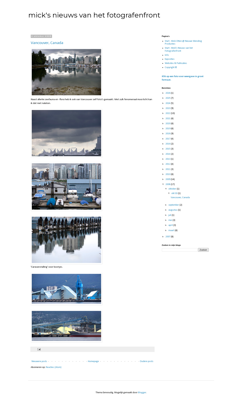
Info (167, 55)
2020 (168, 123)
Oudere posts (146, 361)
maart (171, 230)
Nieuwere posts (39, 361)
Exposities (170, 59)
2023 (168, 108)
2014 (168, 154)
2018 (168, 133)
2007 (168, 236)
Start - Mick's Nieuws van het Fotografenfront (179, 49)
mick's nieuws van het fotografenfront (94, 15)
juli (170, 215)
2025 (168, 98)
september (174, 205)
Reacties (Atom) (53, 367)
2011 (168, 169)
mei (170, 220)
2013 (168, 159)
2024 (168, 103)
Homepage (93, 361)
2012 (168, 164)
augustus (173, 210)
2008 (168, 184)
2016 (168, 144)
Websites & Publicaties (176, 63)
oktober (172, 189)
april (170, 225)
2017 (168, 139)
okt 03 (174, 193)
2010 (168, 174)
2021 (168, 118)
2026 (168, 93)
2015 (168, 149)
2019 (168, 128)
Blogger (142, 392)
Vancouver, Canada (47, 42)
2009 (168, 179)
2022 (168, 113)
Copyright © (171, 67)
